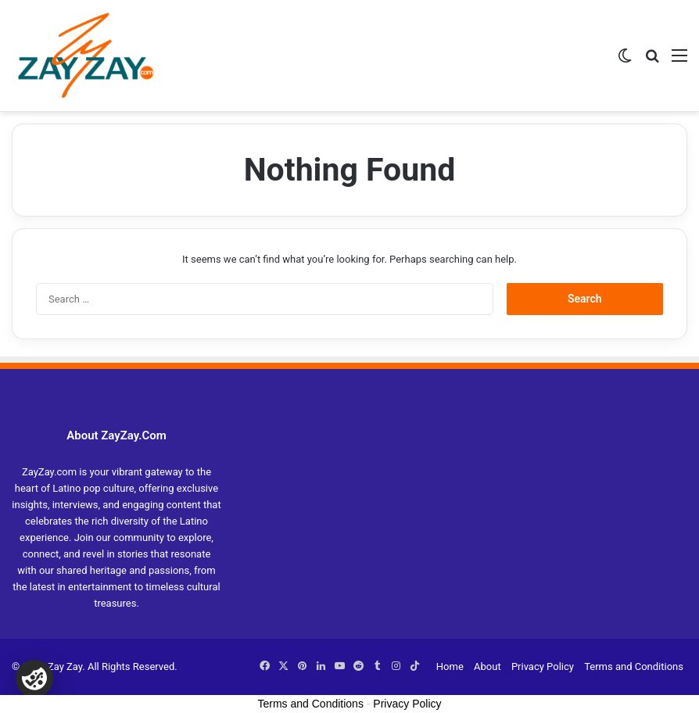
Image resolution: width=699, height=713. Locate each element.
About (487, 666)
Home (450, 666)
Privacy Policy (542, 666)
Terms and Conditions (633, 666)
